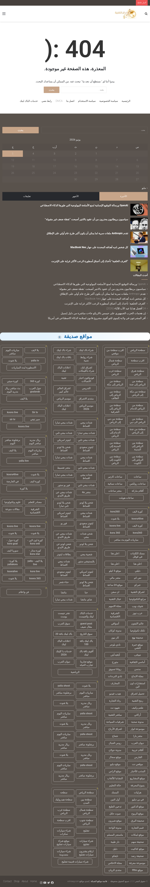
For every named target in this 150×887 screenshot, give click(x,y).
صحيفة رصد (137, 856)
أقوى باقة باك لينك (86, 653)
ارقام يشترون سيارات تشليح (86, 853)
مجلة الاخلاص (115, 863)
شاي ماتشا (86, 599)
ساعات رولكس (137, 483)
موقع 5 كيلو (115, 570)
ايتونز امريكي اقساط (64, 514)
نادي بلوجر (115, 644)
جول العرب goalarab (35, 390)
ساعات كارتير (115, 476)
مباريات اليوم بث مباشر (126, 539)
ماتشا (64, 592)
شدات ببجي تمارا (63, 422)
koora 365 (35, 578)
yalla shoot (64, 685)
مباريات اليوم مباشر (86, 694)
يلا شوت (115, 518)
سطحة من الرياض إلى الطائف (115, 395)
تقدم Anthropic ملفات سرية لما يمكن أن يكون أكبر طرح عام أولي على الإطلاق (87, 233)
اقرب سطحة (137, 360)
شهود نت (115, 707)
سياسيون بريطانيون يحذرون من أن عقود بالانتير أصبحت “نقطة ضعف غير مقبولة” (86, 219)
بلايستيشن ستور (86, 561)
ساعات (137, 476)
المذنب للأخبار (137, 771)
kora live (35, 571)
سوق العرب (64, 623)
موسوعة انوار (138, 728)
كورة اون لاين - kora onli (35, 542)
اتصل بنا (70, 100)
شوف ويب (137, 606)
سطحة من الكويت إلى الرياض (115, 460)
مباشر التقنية (115, 714)
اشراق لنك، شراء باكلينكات (86, 369)
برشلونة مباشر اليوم (12, 442)
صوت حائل (115, 813)
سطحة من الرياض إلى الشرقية (115, 408)
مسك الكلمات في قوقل (137, 555)
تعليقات (27, 196)
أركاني (137, 714)
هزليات (137, 792)
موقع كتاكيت (137, 848)
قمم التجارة (138, 827)
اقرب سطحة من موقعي (115, 352)
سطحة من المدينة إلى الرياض (115, 446)
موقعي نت (137, 764)
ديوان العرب (137, 743)
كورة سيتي (12, 381)
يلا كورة (24, 488)
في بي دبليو (137, 799)
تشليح (86, 830)
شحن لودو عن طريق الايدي (63, 546)
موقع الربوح (137, 813)
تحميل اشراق (137, 693)
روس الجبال (115, 743)
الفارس (137, 757)
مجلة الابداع (137, 676)
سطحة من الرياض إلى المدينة (137, 446)
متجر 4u (86, 492)
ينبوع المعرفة (137, 785)
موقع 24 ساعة (115, 584)
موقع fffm (137, 870)
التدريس (86, 388)
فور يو (64, 523)
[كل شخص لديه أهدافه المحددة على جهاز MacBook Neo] (139, 251)
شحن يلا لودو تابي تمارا (63, 504)
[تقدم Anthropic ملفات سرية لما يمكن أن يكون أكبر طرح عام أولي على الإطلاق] (139, 237)
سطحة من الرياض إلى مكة (115, 383)
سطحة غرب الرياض (115, 372)
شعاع (115, 736)
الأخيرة (123, 196)
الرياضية (75, 672)
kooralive (12, 571)
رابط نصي (47, 100)
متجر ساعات (115, 490)
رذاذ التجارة (115, 700)
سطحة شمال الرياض (115, 362)
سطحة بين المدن (86, 801)
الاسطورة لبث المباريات (23, 367)
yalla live (24, 460)
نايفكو (115, 856)
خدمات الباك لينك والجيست (86, 615)
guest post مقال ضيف (86, 625)
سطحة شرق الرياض (137, 372)
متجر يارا (137, 736)
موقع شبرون (115, 820)
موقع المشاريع (137, 778)
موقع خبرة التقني (137, 646)
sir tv (12, 419)
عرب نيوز (137, 613)
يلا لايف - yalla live (34, 562)
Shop (16, 881)
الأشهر (75, 196)
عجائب (137, 655)
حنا (86, 592)
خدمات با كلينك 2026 (64, 653)
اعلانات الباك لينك (63, 369)
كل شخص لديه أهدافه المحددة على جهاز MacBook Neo (99, 247)
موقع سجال (115, 757)
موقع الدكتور (137, 806)
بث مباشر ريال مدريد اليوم (12, 390)
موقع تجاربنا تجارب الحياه (86, 663)
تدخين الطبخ (115, 806)
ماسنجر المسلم (115, 834)
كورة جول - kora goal (12, 542)
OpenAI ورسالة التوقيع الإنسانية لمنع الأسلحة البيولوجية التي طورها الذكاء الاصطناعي (84, 205)
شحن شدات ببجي (86, 535)
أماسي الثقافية (137, 662)
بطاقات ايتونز (64, 554)
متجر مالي (115, 577)
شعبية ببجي (86, 554)
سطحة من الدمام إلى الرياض (115, 432)
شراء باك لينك (86, 350)
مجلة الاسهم (115, 606)
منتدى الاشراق (86, 398)
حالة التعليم (115, 785)
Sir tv (35, 412)
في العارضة (12, 481)
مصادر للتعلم (35, 502)
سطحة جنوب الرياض (86, 822)
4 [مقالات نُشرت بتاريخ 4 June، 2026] (33, 153)
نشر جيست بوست (64, 615)
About (25, 881)
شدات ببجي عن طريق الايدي (64, 494)
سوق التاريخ (86, 633)
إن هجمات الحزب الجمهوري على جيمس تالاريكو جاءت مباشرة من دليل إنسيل (103, 313)
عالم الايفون (137, 623)
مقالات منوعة (12, 509)
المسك (114, 792)
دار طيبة (115, 841)
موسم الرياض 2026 (86, 407)
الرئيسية (126, 100)
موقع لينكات (137, 834)
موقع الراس (115, 771)
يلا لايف (35, 350)
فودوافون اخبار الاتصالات (86, 379)
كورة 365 (35, 381)
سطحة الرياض (137, 350)
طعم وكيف (137, 707)
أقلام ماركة (137, 490)
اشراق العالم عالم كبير (63, 390)
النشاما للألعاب (115, 778)
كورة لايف (137, 511)
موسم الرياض (64, 398)
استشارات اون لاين (137, 685)
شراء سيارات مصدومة (64, 853)
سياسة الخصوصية (108, 100)
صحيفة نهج (137, 637)
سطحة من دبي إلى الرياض (115, 420)
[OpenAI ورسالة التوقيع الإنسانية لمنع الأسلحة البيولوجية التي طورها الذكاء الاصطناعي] (139, 210)
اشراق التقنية (137, 592)
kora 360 (115, 532)
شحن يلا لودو (86, 544)
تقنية (63, 377)
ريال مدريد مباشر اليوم (35, 442)
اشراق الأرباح (115, 728)
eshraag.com (73, 881)
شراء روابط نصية (86, 359)
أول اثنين (115, 799)
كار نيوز (115, 637)
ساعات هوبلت (126, 497)
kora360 (115, 511)
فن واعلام (24, 592)
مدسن (137, 669)
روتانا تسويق (115, 669)
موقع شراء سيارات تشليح (64, 842)
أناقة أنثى (115, 655)
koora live (115, 525)
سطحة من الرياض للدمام (137, 407)
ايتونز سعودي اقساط (86, 449)
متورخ (115, 662)
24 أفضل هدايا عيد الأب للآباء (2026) (126, 308)
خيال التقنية (115, 599)
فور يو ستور (64, 485)
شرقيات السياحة (115, 721)
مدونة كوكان (114, 630)
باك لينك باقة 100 (86, 642)
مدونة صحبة (137, 721)
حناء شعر (64, 582)
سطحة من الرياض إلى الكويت (137, 460)
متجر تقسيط (63, 467)
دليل (115, 848)
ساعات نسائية (115, 483)
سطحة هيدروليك (63, 799)
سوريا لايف (12, 550)
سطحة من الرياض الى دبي (137, 420)
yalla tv (35, 360)
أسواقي (115, 623)
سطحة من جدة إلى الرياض (137, 431)
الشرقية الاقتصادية (115, 615)
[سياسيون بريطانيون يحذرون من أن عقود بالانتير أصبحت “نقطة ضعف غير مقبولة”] (139, 223)
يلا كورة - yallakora (12, 562)
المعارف (115, 683)
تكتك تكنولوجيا (137, 630)
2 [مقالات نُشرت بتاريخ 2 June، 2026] (75, 153)
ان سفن (115, 592)
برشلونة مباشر (63, 692)
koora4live (137, 518)
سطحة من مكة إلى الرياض (137, 393)
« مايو (145, 187)
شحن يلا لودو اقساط (63, 449)
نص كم (137, 577)
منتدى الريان (114, 870)
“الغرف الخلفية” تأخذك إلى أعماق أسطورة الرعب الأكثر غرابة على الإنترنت (89, 261)
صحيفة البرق (137, 820)
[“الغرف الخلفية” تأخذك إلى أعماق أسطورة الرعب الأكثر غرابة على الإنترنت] (139, 265)
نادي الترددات (115, 676)
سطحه (63, 792)
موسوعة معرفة (137, 863)
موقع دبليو (115, 764)
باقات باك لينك (63, 357)
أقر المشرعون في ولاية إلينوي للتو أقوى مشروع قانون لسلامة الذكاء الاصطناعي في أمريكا (97, 318)
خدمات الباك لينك (29, 100)
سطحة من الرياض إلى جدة (137, 383)
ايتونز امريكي (64, 440)
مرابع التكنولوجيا (137, 599)
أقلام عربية (137, 750)
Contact (7, 881)
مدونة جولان (115, 750)
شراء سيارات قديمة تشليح (75, 861)
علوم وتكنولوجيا (12, 502)
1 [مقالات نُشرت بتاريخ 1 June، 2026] (96, 153)
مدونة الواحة (115, 827)
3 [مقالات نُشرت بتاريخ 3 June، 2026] (54, 153)
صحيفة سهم (137, 841)
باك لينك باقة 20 (63, 633)
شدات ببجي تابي (63, 433)
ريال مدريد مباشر (86, 705)
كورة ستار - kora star (35, 552)
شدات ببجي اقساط (86, 424)
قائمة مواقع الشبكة (99, 881)
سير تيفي (35, 419)
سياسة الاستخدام (87, 100)
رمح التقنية (137, 700)
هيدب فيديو (115, 693)
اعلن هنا (115, 553)
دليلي (137, 570)
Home (33, 881)
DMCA (59, 100)
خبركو (137, 584)
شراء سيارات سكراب (64, 832)
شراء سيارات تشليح (86, 842)
